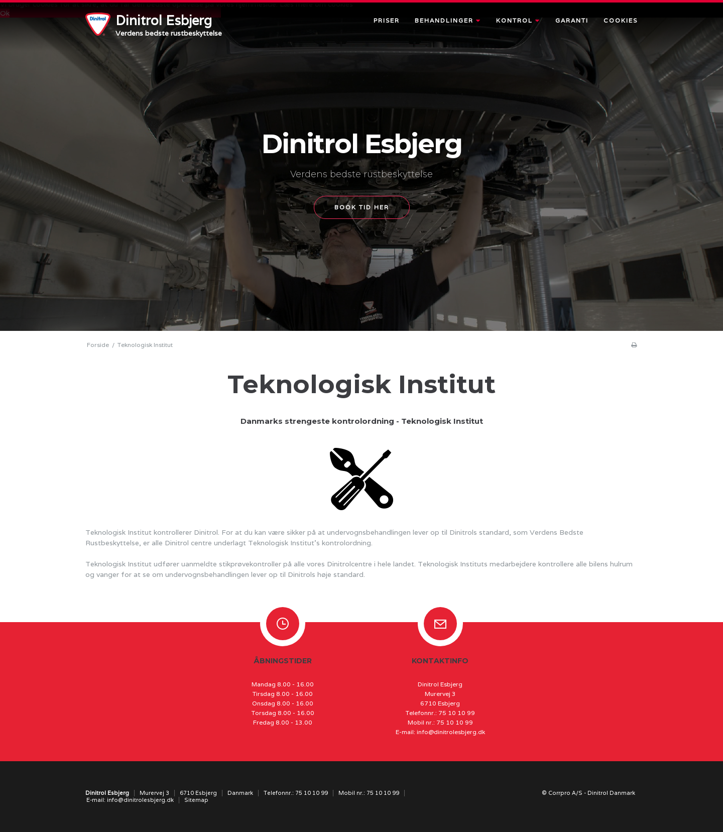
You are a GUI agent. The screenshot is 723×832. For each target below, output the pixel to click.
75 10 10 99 (456, 713)
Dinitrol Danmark (611, 792)
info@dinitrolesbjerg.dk (451, 732)
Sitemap (196, 799)
